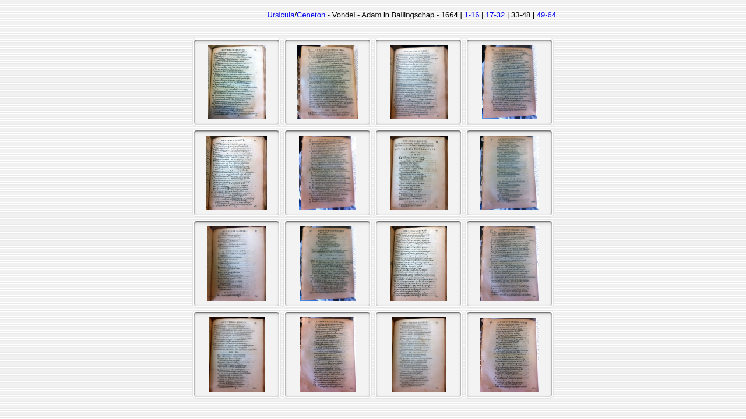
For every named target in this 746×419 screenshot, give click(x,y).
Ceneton (311, 14)
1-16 (471, 14)
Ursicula (280, 14)
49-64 (546, 14)
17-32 (495, 14)
